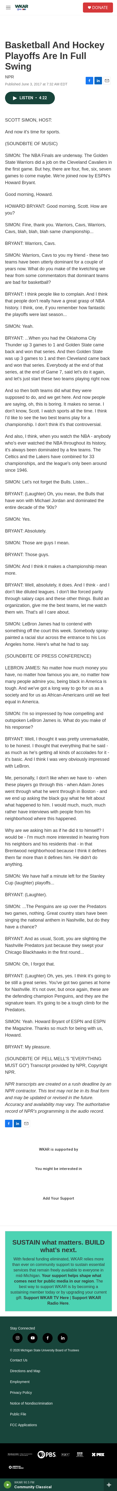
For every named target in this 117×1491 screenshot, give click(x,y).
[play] (8, 1484)
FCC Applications (23, 1425)
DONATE (100, 7)
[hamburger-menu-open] (8, 8)
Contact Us (18, 1360)
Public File (18, 1414)
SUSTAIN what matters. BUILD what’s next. (58, 1246)
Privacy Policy (21, 1393)
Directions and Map (25, 1371)
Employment (20, 1382)
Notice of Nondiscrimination (31, 1403)
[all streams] (110, 1484)
